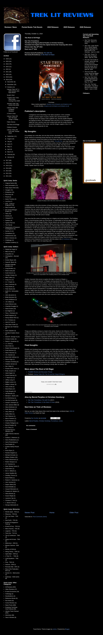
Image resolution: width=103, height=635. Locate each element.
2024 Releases (53, 27)
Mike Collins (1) (10, 277)
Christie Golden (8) (10, 339)
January (9, 157)
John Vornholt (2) (10, 482)
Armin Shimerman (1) (11, 459)
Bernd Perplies (33, 421)
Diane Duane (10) (10, 308)
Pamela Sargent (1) (11, 453)
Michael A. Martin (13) (11, 396)
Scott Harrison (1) (10, 350)
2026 (7, 59)
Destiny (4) (8, 216)
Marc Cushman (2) (10, 284)
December (10, 82)
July (8, 141)
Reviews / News (11, 27)
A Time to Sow (11, 113)
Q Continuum (66, 239)
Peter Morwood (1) (10, 409)
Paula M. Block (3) (10, 262)
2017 (7, 160)
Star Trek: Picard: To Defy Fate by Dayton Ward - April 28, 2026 (91, 56)
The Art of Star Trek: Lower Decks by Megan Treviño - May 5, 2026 (92, 73)
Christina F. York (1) (11, 500)
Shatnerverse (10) (10, 235)
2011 (7, 176)
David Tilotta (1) (10, 477)
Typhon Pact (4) (10, 222)
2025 (7, 61)
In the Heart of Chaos (47, 54)
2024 (7, 64)
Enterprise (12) (9, 192)
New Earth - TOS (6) (11, 520)
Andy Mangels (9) (10, 391)
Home (51, 513)
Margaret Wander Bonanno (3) (10, 265)
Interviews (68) (9, 615)
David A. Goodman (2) (12, 341)
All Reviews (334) (10, 587)
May (8, 146)
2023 (7, 66)
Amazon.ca (58, 104)
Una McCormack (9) (11, 400)
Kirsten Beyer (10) (10, 260)
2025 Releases (69, 27)
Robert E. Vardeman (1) (12, 480)
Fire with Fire (48, 53)
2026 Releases (85, 27)
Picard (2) (8, 197)
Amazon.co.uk (67, 104)
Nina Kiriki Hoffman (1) (12, 357)
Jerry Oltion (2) (9, 411)
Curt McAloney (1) (10, 398)
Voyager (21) (9, 190)
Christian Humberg (44, 421)
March (9, 152)
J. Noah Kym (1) (10, 377)
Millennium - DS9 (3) (11, 543)
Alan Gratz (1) (9, 346)
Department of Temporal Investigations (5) (12, 228)
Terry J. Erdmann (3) (11, 313)
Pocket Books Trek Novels (32, 27)
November (10, 84)
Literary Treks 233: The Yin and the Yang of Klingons (49, 374)
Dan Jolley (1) (9, 366)
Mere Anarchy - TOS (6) (12, 528)
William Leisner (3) (10, 384)
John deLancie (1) (10, 295)
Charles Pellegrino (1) (11, 423)
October (9, 87)
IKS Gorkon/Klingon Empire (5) (11, 210)
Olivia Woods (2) (10, 493)
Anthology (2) (9, 594)
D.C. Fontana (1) (10, 320)
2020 (7, 74)
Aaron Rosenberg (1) (11, 442)
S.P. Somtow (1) (10, 464)
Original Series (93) (11, 183)
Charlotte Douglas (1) (11, 306)
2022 (7, 69)
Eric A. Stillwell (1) (10, 471)
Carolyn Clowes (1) (11, 275)
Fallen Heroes (11, 122)
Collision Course (12, 127)
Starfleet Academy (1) (11, 242)
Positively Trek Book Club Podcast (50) (11, 608)
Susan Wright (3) (10, 496)
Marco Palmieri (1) (10, 418)
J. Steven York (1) (10, 502)
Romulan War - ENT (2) (12, 567)
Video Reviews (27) (11, 589)
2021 (7, 72)
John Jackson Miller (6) (12, 405)
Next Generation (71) (11, 185)
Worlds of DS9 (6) (10, 549)
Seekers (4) (8, 220)
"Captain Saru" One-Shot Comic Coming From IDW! (13, 99)
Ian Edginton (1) (10, 311)
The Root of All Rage (13, 124)
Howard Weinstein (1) (11, 489)
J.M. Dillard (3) (9, 302)
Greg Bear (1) (9, 254)
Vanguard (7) (9, 218)
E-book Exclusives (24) (12, 591)
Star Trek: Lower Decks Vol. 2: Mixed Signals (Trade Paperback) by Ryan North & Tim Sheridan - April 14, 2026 (92, 49)
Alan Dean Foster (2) (11, 324)
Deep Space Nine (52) (12, 187)
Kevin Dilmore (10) (10, 304)
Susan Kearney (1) (10, 375)
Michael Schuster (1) (11, 455)
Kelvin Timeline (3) (10, 199)
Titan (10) (8, 213)
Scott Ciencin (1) (10, 273)
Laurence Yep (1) (10, 498)
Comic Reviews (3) (10, 603)
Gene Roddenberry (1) (12, 440)
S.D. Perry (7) (9, 427)
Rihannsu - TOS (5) (11, 514)
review (61, 421)
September (10, 136)
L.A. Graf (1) (9, 343)
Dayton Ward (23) (10, 484)
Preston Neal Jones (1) (12, 368)
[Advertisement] (51, 494)
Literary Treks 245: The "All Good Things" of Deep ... (13, 117)
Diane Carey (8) (10, 270)
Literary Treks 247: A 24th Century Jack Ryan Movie (13, 91)
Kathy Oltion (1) (10, 414)
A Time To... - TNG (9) (11, 556)
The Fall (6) (8, 225)
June (9, 144)
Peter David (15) (10, 289)
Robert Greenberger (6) (12, 348)
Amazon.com (50, 104)
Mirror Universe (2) (10, 238)
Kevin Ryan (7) (9, 450)
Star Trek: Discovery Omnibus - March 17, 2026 (91, 41)
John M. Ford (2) (10, 322)
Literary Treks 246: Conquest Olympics (12, 109)
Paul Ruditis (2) (9, 444)
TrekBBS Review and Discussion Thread (40, 372)
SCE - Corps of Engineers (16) (9, 204)
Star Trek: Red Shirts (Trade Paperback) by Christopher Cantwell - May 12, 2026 (91, 79)
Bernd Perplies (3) (10, 425)
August (9, 139)
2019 (7, 77)
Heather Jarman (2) (11, 364)
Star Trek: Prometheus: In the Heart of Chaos (41, 402)
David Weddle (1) (10, 487)
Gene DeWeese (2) (11, 299)
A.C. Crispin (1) (9, 282)
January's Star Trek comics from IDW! (13, 104)
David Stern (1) (9, 468)
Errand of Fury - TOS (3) (12, 526)
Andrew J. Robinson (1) (12, 437)
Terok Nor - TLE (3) (11, 533)
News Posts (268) (10, 605)
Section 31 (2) (9, 231)
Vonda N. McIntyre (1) (11, 402)
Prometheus (54, 421)
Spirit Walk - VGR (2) (11, 554)
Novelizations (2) (10, 596)
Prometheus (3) (10, 233)
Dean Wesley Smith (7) (12, 466)
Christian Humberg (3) (11, 361)
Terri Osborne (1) (10, 416)
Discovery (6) (9, 194)
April (8, 149)
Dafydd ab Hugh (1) (11, 249)
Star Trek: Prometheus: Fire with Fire (39, 400)
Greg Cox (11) (9, 279)
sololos (55, 629)
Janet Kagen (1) (10, 373)
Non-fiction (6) (9, 600)
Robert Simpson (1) (11, 462)
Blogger (67, 629)
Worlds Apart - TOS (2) (12, 512)
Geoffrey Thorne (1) (11, 475)
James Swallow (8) (10, 473)
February (10, 154)
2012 (7, 173)
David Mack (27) (10, 389)
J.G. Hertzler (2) (10, 355)
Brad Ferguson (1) (10, 315)
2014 (7, 168)
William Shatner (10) (11, 457)
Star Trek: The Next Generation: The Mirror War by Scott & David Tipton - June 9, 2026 (91, 86)
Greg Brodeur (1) (10, 268)
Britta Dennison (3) (10, 297)
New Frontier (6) (10, 207)
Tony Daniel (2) (9, 286)
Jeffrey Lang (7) (10, 380)
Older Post (73, 513)
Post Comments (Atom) (40, 516)
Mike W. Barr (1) (10, 251)
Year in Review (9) (10, 617)
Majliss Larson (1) (10, 382)
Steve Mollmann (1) (11, 407)
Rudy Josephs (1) (10, 371)
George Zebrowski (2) (11, 505)
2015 (7, 165)
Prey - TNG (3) (9, 562)
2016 (7, 163)
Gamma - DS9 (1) (10, 564)
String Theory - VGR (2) (12, 551)
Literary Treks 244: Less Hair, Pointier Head (13, 131)
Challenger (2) (9, 240)
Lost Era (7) (8, 201)
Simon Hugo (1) (10, 359)
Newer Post (29, 513)
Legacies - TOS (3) (10, 531)
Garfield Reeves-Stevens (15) (10, 430)
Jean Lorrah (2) (9, 386)
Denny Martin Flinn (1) (12, 317)
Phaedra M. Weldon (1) (12, 491)
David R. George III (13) (12, 336)
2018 (7, 79)
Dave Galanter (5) (10, 330)
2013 (7, 171)
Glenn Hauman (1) (10, 352)
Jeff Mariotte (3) (10, 393)
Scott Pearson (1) (10, 420)
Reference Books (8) (11, 598)
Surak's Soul (10, 95)
